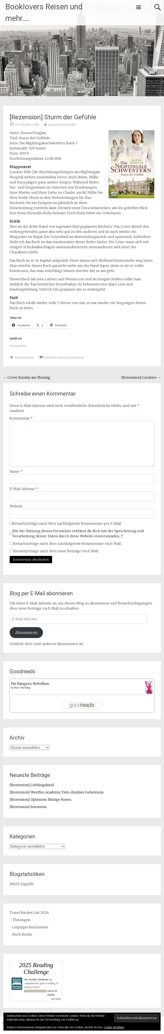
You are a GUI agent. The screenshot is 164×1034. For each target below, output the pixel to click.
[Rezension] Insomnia (28, 807)
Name (16, 471)
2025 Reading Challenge (36, 968)
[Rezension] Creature (141, 377)
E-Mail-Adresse (24, 489)
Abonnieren (26, 632)
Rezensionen (24, 357)
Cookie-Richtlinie (114, 1027)
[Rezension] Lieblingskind (32, 785)
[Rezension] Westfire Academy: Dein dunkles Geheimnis (57, 792)
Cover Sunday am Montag (26, 377)
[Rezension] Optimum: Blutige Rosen (40, 799)
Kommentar (21, 418)
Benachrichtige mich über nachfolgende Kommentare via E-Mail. (67, 543)
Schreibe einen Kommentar (64, 357)
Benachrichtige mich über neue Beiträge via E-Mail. (56, 551)
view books (56, 999)
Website (16, 506)
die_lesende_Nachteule (36, 979)
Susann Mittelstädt (62, 125)
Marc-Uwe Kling (22, 687)
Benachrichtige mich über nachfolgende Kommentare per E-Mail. (66, 523)
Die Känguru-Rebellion (30, 683)
